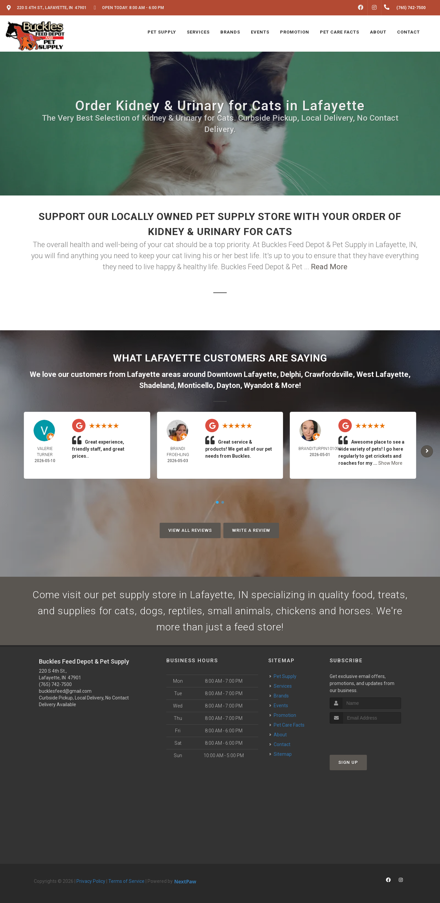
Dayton (228, 385)
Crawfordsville (329, 374)
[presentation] (365, 736)
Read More (329, 267)
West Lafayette (382, 374)
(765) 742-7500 (55, 684)
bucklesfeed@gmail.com (65, 691)
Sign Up (348, 762)
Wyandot (258, 385)
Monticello (195, 385)
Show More (390, 463)
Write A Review (251, 530)
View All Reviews (190, 530)
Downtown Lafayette (242, 374)
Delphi (290, 374)
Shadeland (156, 385)
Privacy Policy (90, 881)
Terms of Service (126, 881)
